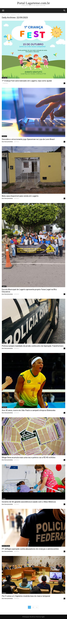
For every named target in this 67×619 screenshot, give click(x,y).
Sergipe (4, 342)
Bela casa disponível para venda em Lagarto (20, 196)
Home (3, 15)
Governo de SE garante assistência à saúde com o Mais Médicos (29, 502)
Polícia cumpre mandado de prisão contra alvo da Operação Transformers (32, 346)
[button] (64, 10)
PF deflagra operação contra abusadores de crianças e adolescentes (30, 549)
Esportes (4, 407)
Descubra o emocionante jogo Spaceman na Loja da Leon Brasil (28, 139)
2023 (8, 15)
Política (4, 593)
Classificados (5, 193)
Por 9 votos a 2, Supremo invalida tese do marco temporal (26, 596)
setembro (13, 15)
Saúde (3, 498)
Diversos (4, 136)
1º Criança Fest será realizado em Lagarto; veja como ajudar (27, 81)
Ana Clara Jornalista (7, 141)
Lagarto (4, 286)
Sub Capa (4, 77)
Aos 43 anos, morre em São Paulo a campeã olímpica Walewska (28, 410)
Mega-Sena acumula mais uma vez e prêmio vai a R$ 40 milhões (28, 457)
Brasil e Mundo (5, 546)
